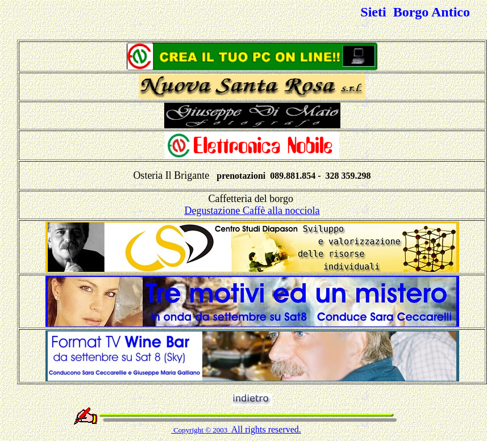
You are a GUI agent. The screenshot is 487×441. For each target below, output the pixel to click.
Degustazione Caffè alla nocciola (251, 210)
